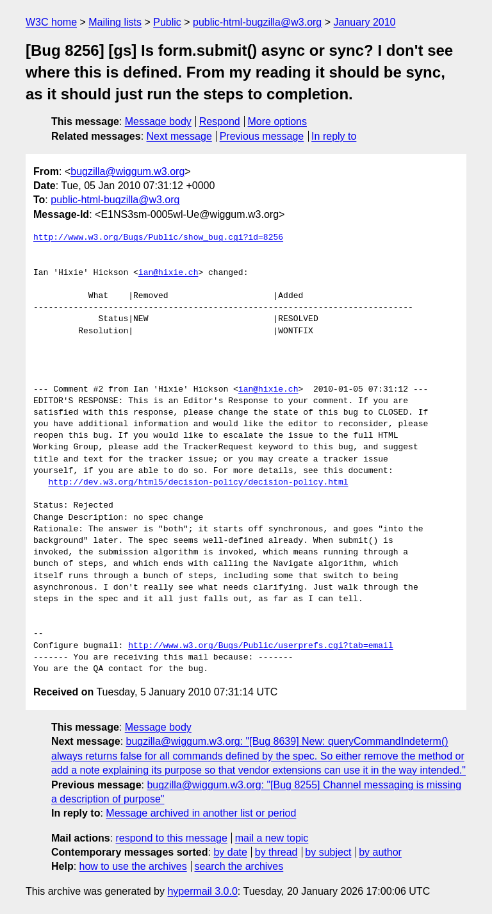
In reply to (333, 136)
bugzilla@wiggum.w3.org (127, 171)
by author (380, 852)
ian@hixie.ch (168, 273)
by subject (328, 852)
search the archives (239, 866)
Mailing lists (115, 22)
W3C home (51, 22)
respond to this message (171, 838)
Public (167, 22)
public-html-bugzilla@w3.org (257, 22)
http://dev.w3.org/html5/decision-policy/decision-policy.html (198, 482)
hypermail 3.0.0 (202, 891)
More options (278, 121)
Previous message (262, 136)
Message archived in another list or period (201, 813)
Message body (158, 121)
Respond (219, 121)
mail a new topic (272, 838)
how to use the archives (133, 866)
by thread (276, 852)
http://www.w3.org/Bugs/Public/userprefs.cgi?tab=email (260, 646)
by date (230, 852)
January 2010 (365, 22)
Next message (179, 136)
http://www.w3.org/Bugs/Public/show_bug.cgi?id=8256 (158, 238)
